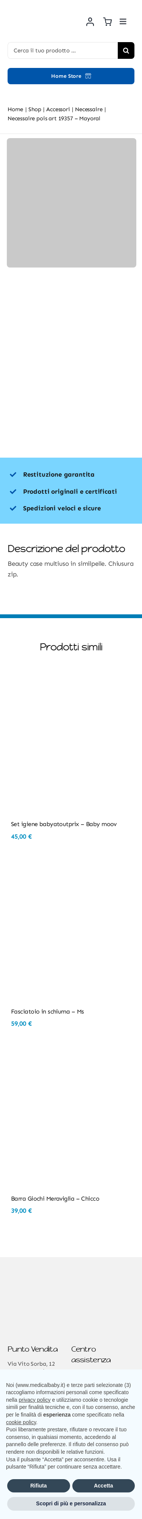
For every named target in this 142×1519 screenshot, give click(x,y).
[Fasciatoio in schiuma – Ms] (71, 869)
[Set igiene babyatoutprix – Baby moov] (71, 682)
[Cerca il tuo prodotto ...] (63, 50)
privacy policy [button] (34, 1400)
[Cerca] (126, 50)
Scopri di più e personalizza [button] (71, 1503)
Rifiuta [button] (38, 1486)
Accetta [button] (103, 1486)
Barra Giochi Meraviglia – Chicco (55, 1198)
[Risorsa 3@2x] (39, 7)
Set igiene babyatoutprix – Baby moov (64, 824)
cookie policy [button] (21, 1422)
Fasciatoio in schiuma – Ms (47, 1011)
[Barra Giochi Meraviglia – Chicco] (71, 1057)
